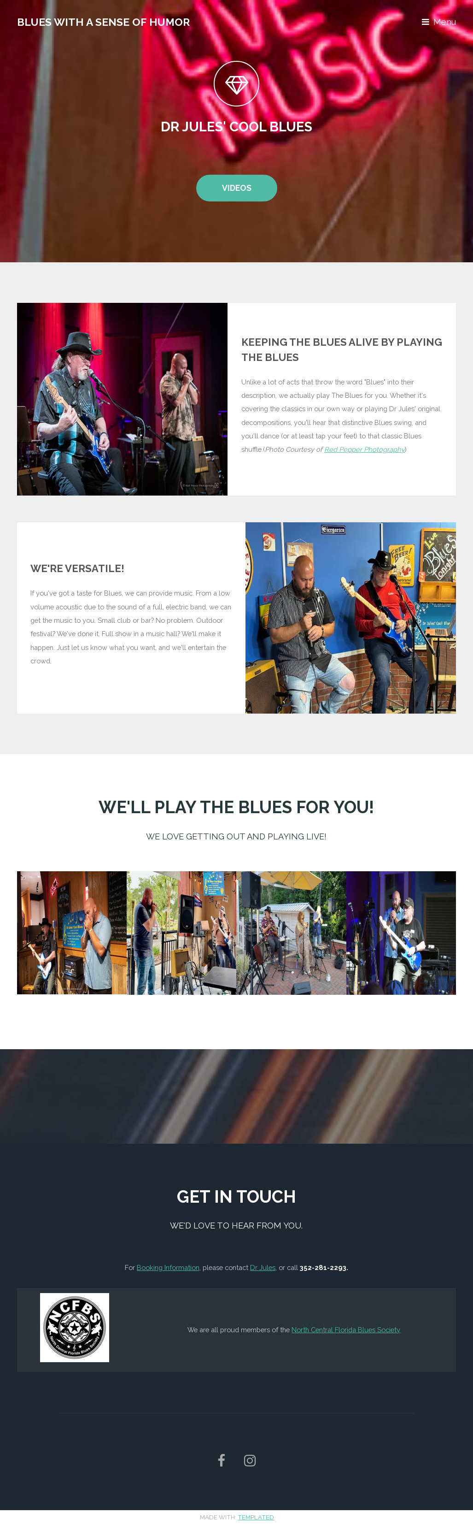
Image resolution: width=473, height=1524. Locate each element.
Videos (236, 188)
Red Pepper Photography (364, 449)
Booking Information (168, 1267)
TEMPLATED (256, 1517)
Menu (444, 22)
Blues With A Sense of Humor (103, 22)
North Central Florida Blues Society (346, 1330)
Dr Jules (262, 1267)
